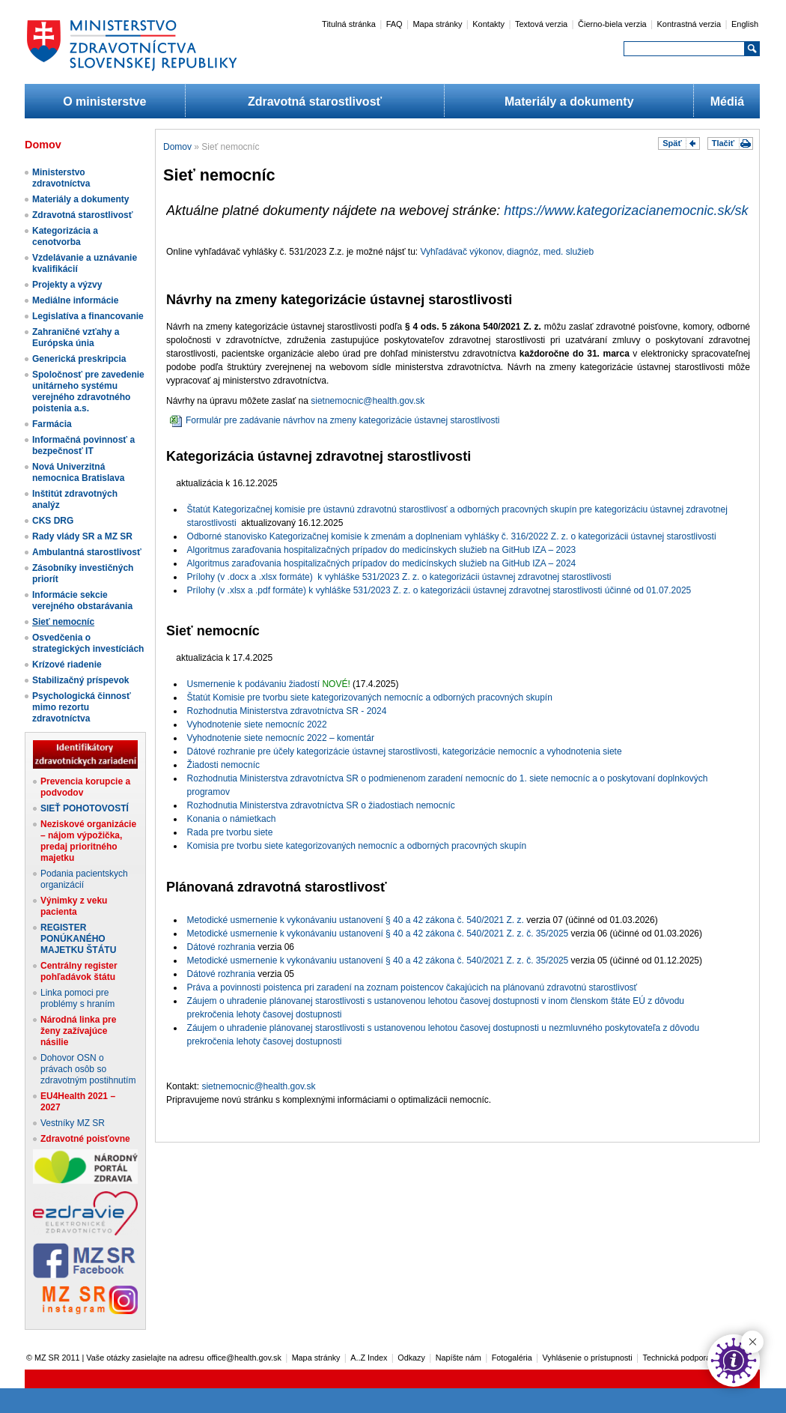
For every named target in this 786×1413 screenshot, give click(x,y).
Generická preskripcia (79, 359)
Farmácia (52, 424)
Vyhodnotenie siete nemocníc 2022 (257, 724)
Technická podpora (677, 1357)
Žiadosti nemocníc (223, 765)
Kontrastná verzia (689, 23)
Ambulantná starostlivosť (86, 552)
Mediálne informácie (75, 300)
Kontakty (488, 23)
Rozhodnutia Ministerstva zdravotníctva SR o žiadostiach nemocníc (321, 805)
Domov (177, 147)
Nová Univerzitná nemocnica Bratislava (78, 472)
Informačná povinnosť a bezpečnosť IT (83, 445)
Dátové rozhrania (221, 947)
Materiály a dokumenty (569, 101)
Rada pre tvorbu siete (230, 832)
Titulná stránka (349, 23)
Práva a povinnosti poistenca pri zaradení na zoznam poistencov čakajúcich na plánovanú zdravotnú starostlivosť (412, 987)
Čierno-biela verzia (612, 23)
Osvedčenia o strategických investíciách (88, 643)
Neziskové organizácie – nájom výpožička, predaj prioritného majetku (88, 841)
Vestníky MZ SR (72, 1123)
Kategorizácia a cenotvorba (65, 236)
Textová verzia (541, 23)
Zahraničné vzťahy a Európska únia (75, 337)
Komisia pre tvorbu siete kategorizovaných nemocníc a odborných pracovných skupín (357, 846)
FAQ (394, 23)
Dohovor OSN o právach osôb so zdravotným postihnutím (87, 1069)
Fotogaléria (512, 1357)
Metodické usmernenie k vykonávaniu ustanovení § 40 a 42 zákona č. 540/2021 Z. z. (355, 920)
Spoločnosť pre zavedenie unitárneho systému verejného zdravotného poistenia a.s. (88, 391)
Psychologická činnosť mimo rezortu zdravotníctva (81, 707)
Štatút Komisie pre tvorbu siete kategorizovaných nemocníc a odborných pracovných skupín (369, 697)
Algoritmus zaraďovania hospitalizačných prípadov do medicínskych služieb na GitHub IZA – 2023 (381, 550)
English (744, 23)
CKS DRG (52, 520)
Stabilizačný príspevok (80, 680)
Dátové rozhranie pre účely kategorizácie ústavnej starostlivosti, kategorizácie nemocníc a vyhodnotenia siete (404, 751)
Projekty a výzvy (67, 284)
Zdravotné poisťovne (85, 1139)
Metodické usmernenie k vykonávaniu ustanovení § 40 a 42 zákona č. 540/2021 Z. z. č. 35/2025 (378, 933)
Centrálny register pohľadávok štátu (79, 971)
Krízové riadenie (67, 664)
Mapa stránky (437, 23)
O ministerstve (104, 101)
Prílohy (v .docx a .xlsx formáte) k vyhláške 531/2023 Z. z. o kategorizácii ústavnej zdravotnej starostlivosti (399, 577)
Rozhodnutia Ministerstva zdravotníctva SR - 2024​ (287, 711)
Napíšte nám (458, 1357)
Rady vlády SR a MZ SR (82, 536)
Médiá (727, 101)
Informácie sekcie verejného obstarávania (82, 600)
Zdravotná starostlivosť (315, 101)
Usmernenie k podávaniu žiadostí (253, 684)
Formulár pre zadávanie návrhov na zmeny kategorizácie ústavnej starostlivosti (335, 420)
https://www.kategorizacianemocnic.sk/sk (626, 210)
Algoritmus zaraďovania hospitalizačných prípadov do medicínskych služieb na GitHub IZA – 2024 (381, 563)
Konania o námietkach (231, 819)
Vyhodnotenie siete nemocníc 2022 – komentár (280, 738)
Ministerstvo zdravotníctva (61, 178)
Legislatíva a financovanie (88, 316)
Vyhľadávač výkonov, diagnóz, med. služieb (507, 251)
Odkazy (411, 1357)
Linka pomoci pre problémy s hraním (77, 998)
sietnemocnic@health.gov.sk (367, 401)
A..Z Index (368, 1357)
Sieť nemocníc (63, 622)
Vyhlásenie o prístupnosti (588, 1357)
